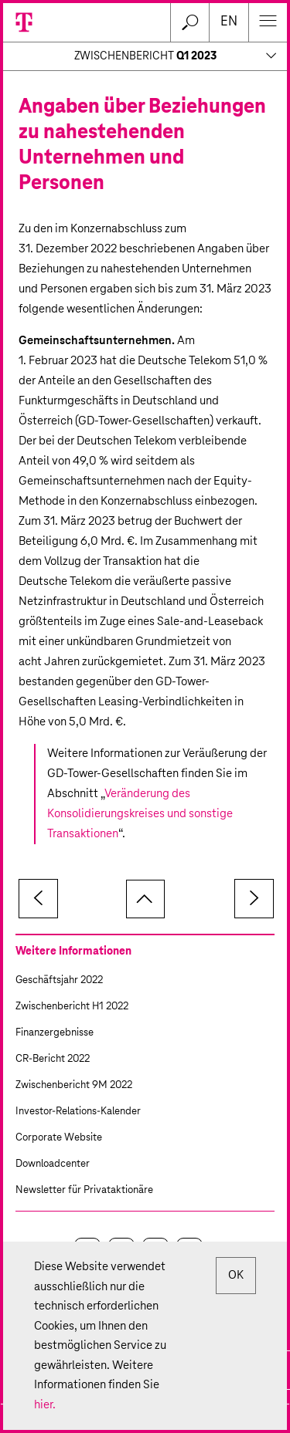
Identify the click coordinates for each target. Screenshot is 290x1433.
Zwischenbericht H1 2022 (71, 1006)
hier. (45, 1404)
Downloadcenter (52, 1164)
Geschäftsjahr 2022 (59, 980)
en (228, 22)
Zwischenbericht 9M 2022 (73, 1085)
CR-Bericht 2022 (52, 1059)
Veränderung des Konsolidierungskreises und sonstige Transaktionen (140, 813)
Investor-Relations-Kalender (78, 1111)
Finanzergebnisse (54, 1033)
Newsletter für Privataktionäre (84, 1190)
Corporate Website (58, 1138)
